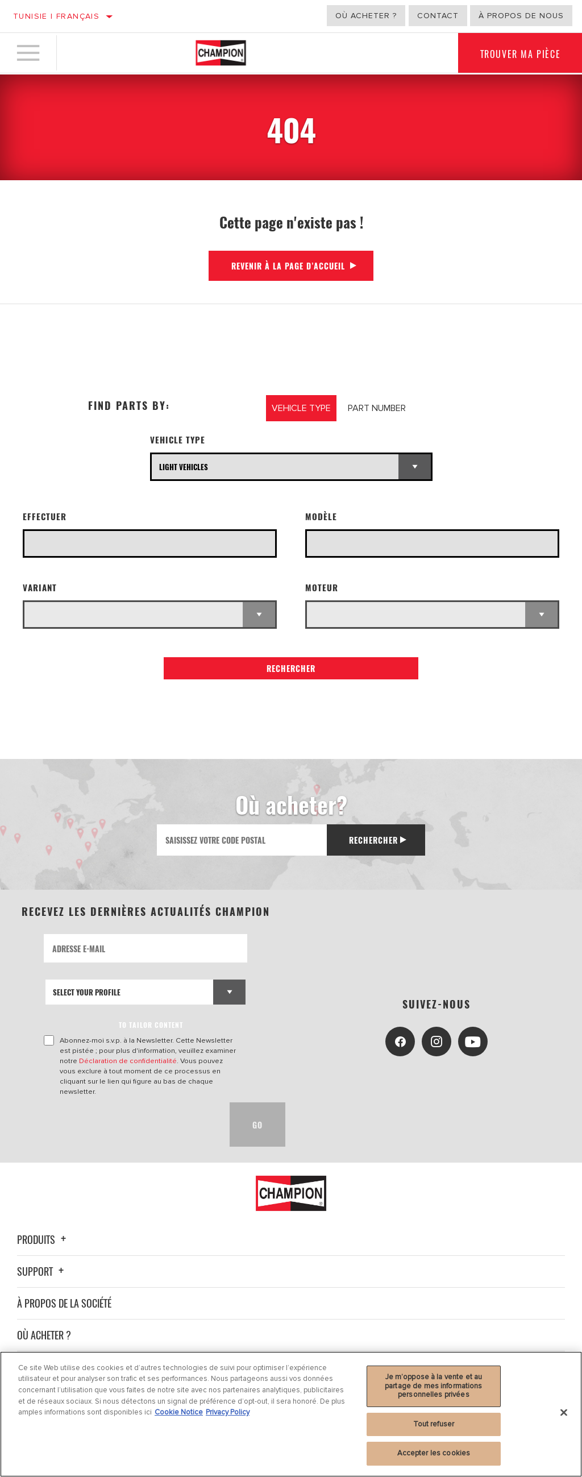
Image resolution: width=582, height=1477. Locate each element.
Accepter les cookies (434, 1453)
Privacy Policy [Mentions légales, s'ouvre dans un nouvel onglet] (228, 1412)
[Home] (221, 53)
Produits (43, 1239)
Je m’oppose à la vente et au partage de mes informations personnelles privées (434, 1385)
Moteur (321, 587)
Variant (40, 587)
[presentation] (130, 1124)
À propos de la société (64, 1303)
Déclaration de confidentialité (128, 1060)
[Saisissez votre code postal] (241, 840)
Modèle (321, 516)
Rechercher (291, 668)
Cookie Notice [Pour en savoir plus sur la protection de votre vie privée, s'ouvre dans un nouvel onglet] (179, 1412)
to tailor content (151, 1025)
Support (42, 1271)
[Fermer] (563, 1412)
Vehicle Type (177, 439)
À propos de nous (521, 15)
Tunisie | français (56, 16)
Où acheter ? (366, 15)
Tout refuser (434, 1424)
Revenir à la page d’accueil (288, 266)
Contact (438, 15)
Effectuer (44, 516)
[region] (291, 1414)
